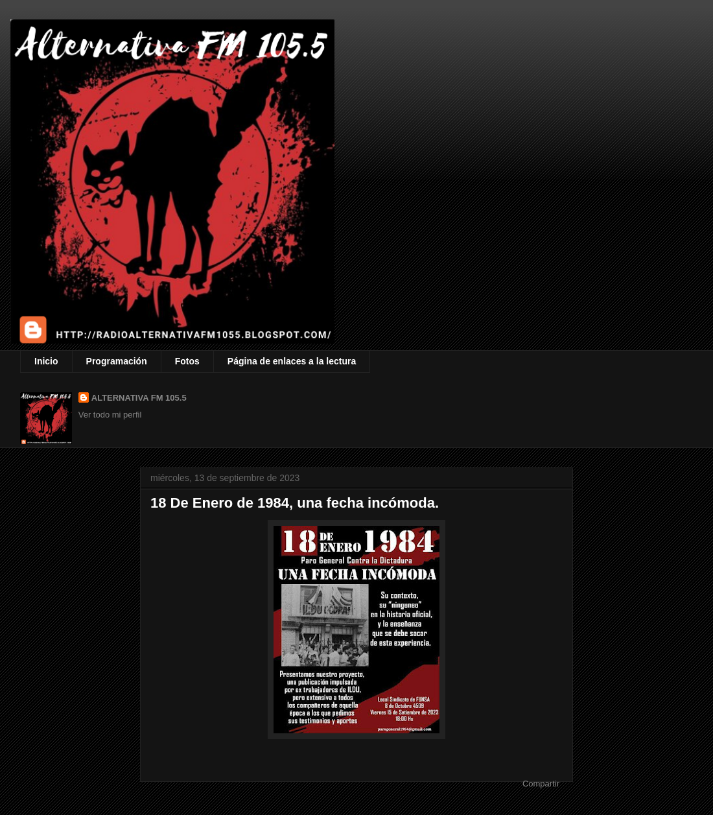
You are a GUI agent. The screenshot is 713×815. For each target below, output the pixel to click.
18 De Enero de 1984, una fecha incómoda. (294, 503)
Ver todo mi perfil (110, 414)
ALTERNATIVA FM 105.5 (139, 398)
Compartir (540, 783)
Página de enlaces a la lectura (292, 361)
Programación (116, 361)
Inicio (46, 361)
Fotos (187, 361)
